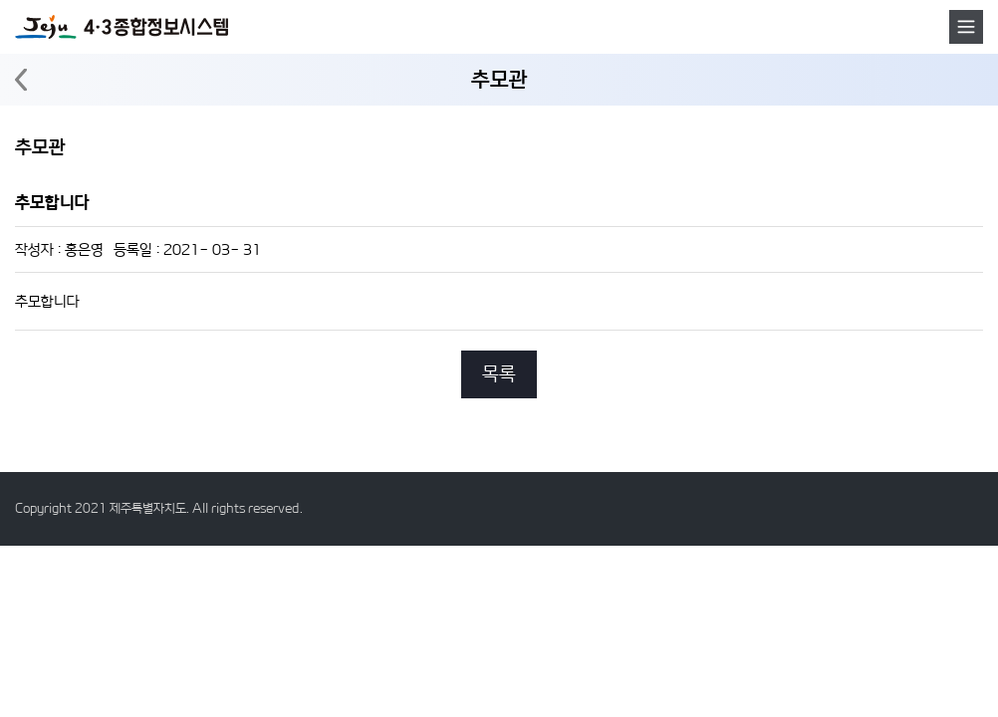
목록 (499, 373)
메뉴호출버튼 (966, 27)
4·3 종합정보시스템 (121, 27)
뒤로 (21, 80)
